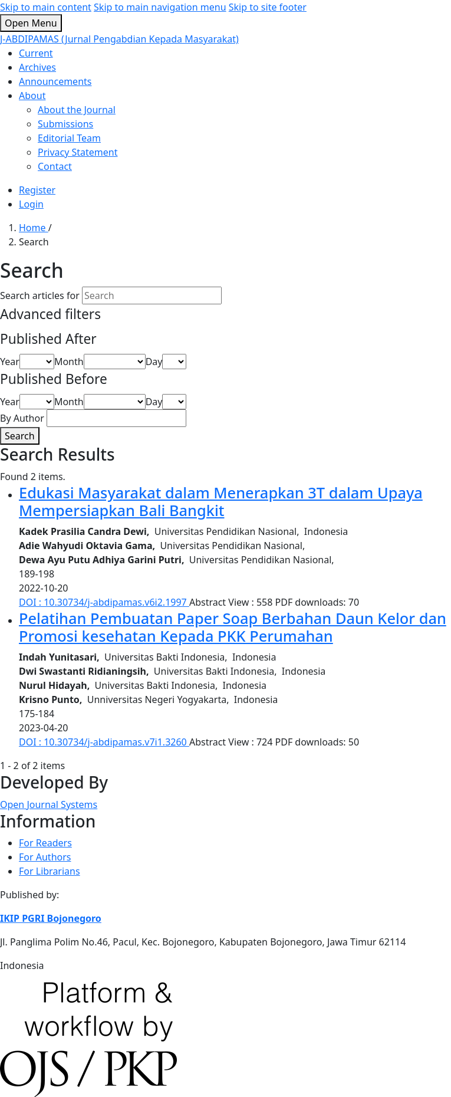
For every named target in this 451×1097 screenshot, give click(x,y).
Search (20, 435)
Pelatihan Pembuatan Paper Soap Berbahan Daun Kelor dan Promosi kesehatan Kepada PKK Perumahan (232, 627)
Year (9, 361)
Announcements (55, 81)
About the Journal (77, 109)
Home (33, 227)
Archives (37, 67)
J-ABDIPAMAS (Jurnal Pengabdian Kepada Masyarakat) (119, 38)
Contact (55, 166)
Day (154, 361)
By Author (22, 418)
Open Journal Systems (48, 804)
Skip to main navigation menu (160, 7)
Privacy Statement (78, 152)
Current (36, 53)
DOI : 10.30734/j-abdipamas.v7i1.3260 (104, 741)
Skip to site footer (268, 7)
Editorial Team (69, 138)
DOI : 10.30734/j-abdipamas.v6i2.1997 (104, 602)
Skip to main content (45, 7)
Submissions (65, 123)
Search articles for (40, 295)
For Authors (45, 856)
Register (37, 189)
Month (69, 361)
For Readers (45, 842)
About (32, 95)
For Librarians (49, 871)
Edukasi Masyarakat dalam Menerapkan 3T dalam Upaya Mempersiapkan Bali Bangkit (221, 501)
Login (31, 204)
